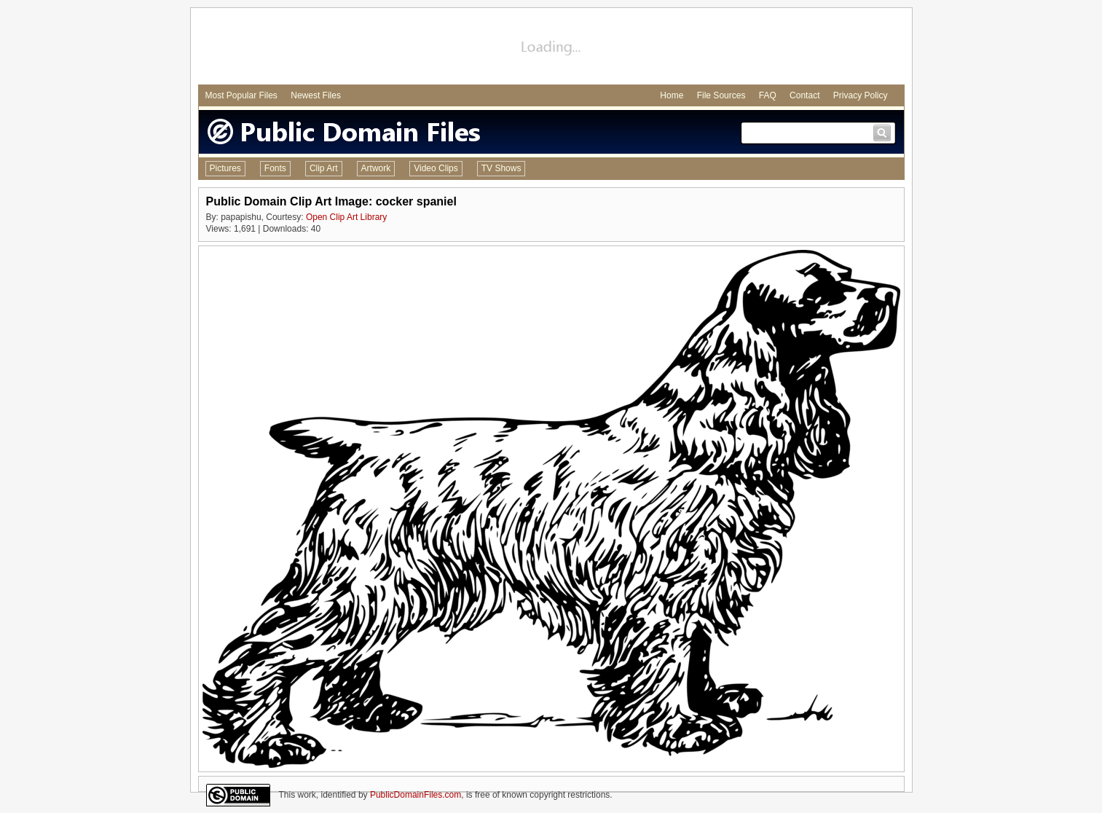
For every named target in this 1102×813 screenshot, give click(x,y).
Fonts (275, 168)
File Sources (721, 95)
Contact (804, 95)
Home (671, 95)
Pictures (225, 168)
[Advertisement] (551, 48)
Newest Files (316, 95)
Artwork (376, 168)
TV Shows (501, 168)
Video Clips (435, 168)
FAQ (767, 95)
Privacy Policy (860, 95)
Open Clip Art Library (346, 217)
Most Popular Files (241, 95)
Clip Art (324, 168)
